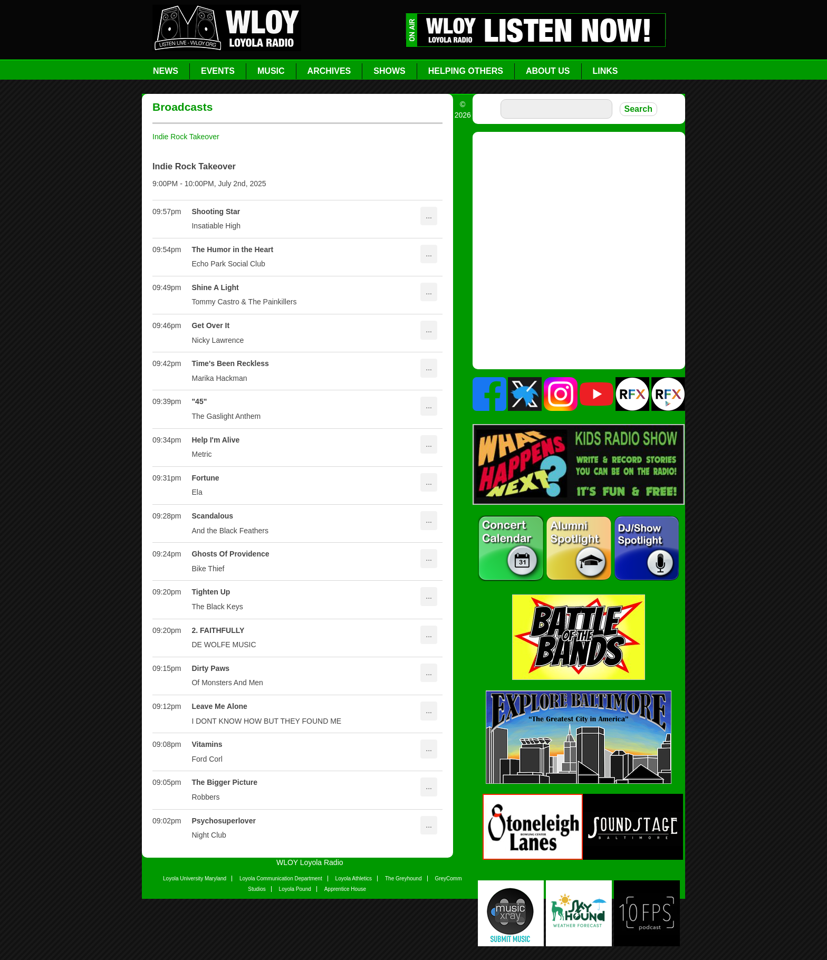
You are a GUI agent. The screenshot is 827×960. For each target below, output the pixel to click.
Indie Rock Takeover (185, 136)
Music (271, 70)
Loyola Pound (295, 889)
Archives (329, 70)
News (165, 70)
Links (605, 70)
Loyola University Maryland (194, 878)
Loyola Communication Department (280, 878)
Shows (389, 70)
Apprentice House (345, 889)
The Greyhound (403, 878)
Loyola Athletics (353, 878)
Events (218, 70)
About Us (548, 70)
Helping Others (465, 70)
